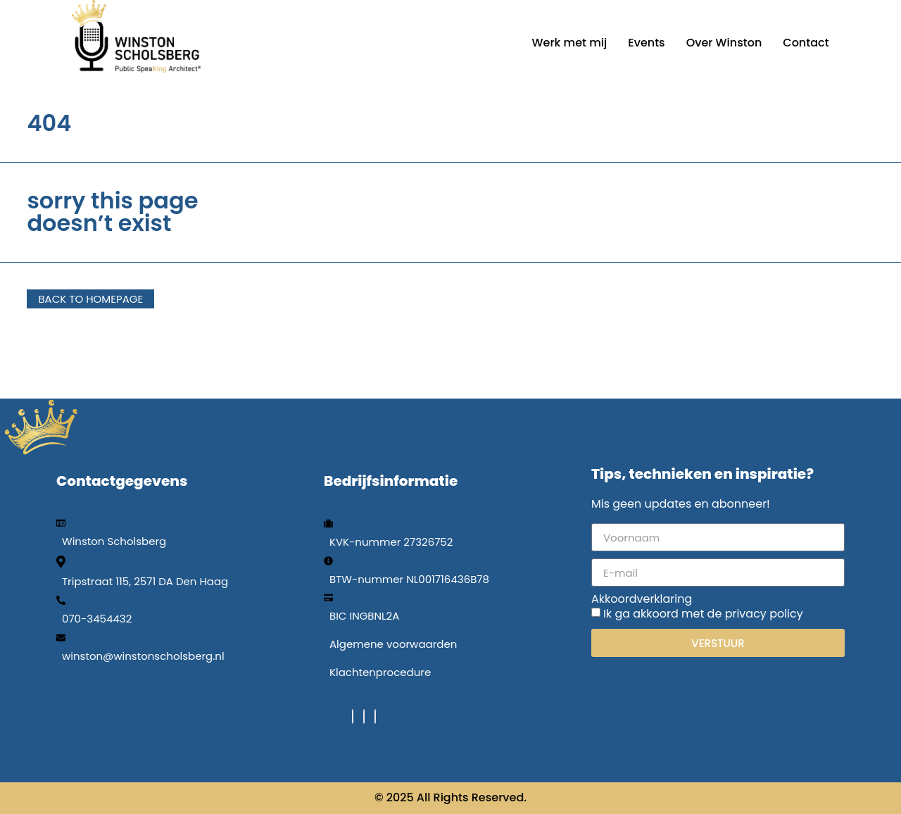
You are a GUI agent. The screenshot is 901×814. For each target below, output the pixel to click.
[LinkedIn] (364, 716)
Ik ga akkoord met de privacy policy (703, 614)
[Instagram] (375, 716)
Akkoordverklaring (641, 599)
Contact (805, 43)
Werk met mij (569, 43)
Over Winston (724, 43)
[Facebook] (352, 716)
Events (646, 43)
